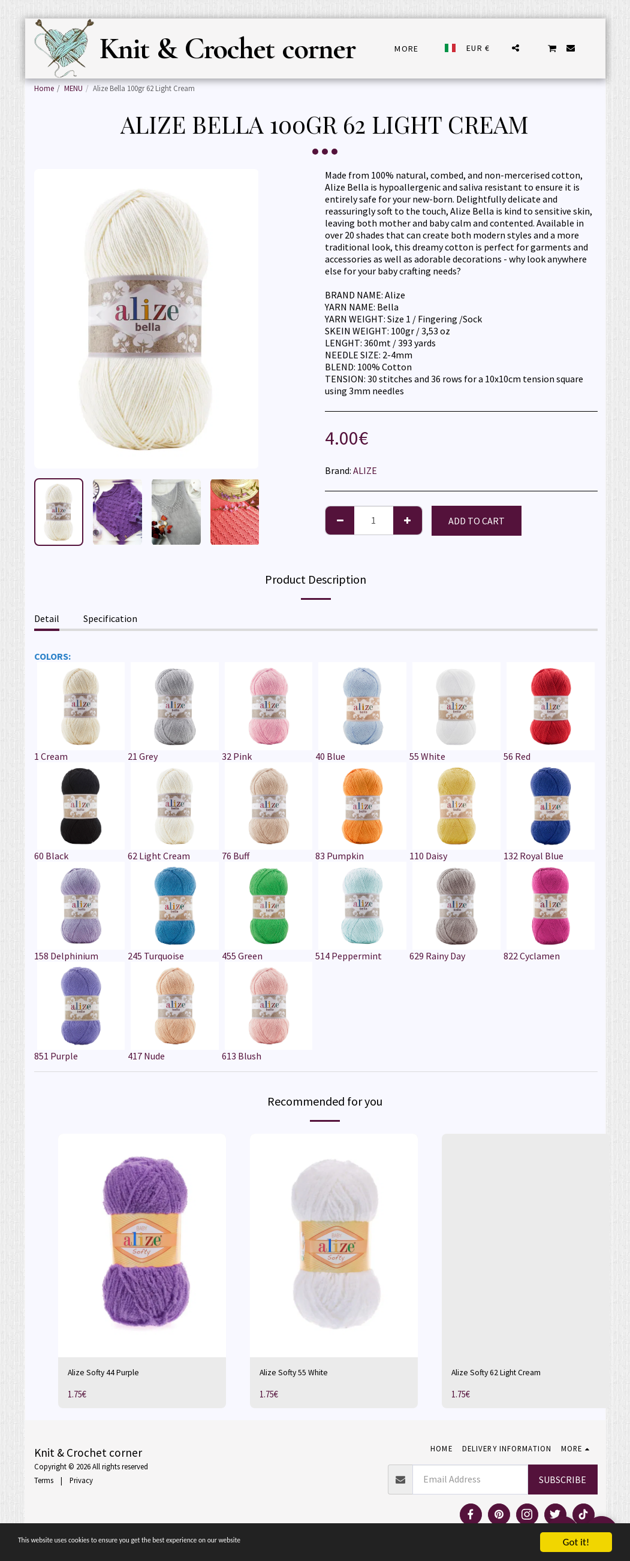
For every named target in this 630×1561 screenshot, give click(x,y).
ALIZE (365, 470)
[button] (515, 48)
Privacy (81, 1482)
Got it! (576, 1542)
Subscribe (562, 1481)
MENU (73, 88)
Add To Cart (476, 521)
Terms (43, 1482)
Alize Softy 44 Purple (109, 1374)
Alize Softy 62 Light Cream (504, 1374)
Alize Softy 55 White (300, 1374)
